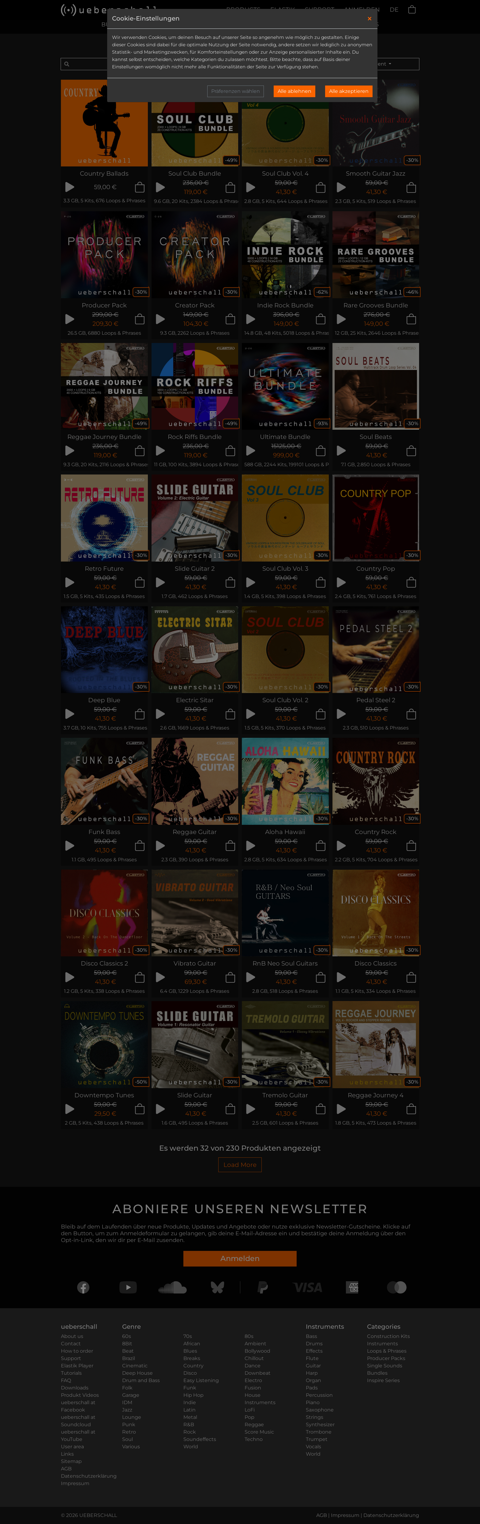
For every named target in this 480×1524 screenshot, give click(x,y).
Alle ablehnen (294, 91)
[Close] (369, 19)
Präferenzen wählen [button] (235, 91)
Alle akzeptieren (349, 91)
